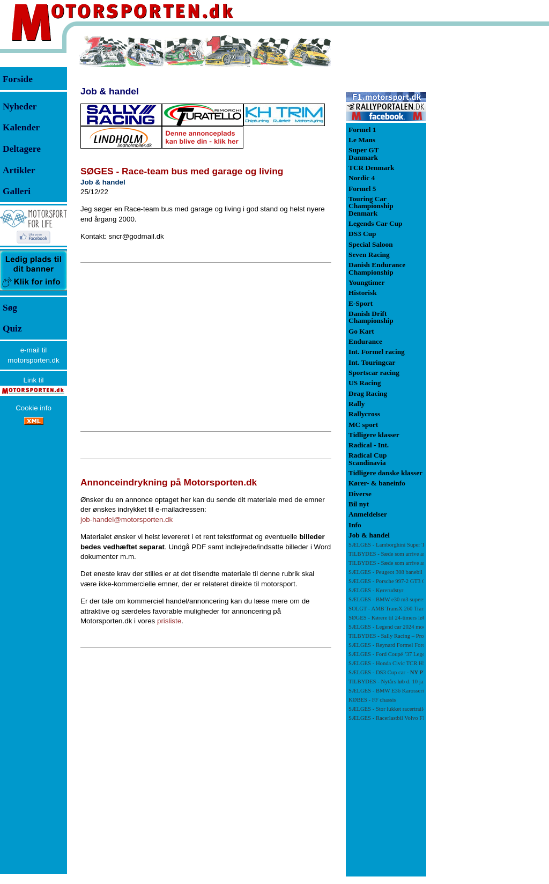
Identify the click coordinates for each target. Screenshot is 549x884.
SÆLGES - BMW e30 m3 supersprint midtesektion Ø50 (412, 599)
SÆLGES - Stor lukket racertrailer (387, 709)
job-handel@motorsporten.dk (126, 519)
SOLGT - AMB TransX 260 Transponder (396, 609)
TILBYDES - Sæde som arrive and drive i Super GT (409, 554)
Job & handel (109, 91)
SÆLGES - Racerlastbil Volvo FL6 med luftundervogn (411, 718)
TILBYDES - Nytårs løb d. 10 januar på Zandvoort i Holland (418, 681)
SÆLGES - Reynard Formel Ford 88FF (393, 645)
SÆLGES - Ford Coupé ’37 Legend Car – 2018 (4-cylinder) (417, 654)
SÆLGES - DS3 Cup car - (390, 672)
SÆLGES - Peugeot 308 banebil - (399, 572)
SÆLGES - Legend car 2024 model (389, 627)
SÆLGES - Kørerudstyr (375, 590)
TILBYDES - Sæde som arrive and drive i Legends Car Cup (417, 563)
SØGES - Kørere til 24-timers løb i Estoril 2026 (403, 618)
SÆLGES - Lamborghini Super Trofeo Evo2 (399, 545)
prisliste (169, 621)
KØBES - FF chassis (372, 700)
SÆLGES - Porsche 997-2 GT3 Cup (390, 581)
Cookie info (33, 408)
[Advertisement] (205, 347)
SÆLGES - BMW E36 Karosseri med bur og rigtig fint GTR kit (421, 691)
